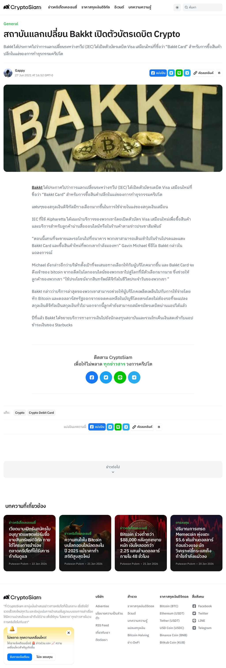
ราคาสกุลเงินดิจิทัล (95, 7)
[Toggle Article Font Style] (219, 72)
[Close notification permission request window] (68, 632)
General (11, 24)
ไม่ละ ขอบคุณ (45, 657)
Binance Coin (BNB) (173, 635)
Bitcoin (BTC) (169, 606)
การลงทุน (182, 522)
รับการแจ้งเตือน (19, 657)
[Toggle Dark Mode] (177, 7)
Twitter (200, 613)
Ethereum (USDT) (172, 613)
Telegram (201, 628)
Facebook (202, 606)
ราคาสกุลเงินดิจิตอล (141, 606)
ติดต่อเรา (101, 640)
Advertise (102, 606)
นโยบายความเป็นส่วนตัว (109, 615)
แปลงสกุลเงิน (136, 628)
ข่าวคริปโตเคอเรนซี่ (62, 7)
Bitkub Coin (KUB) (172, 642)
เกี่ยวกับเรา (103, 632)
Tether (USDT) (170, 620)
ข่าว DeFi (134, 642)
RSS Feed (102, 625)
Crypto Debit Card (41, 412)
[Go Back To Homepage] (22, 7)
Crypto (19, 412)
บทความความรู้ (139, 7)
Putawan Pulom (18, 564)
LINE (198, 620)
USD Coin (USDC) (172, 628)
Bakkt (37, 187)
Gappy (20, 70)
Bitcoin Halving (138, 635)
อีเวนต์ (119, 7)
